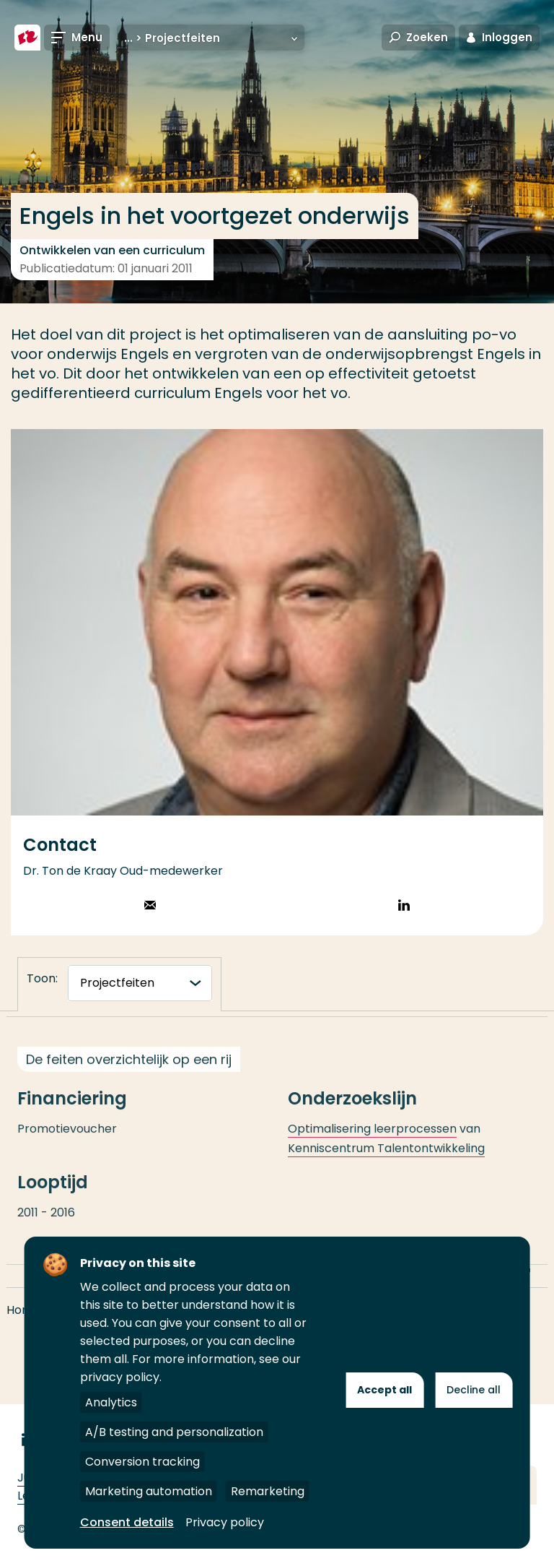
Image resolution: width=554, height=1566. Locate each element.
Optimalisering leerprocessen (372, 1142)
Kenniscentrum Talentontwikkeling (386, 1162)
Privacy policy (224, 1522)
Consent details (127, 1522)
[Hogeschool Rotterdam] (27, 38)
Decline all (474, 1390)
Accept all (384, 1390)
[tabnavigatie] (140, 983)
